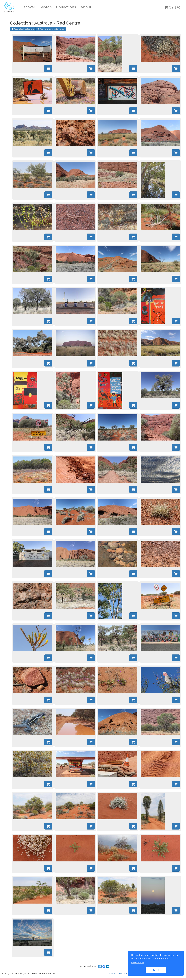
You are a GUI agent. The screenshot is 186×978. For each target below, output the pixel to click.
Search (46, 7)
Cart (172, 7)
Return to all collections (23, 29)
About (86, 7)
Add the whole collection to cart (51, 29)
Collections (66, 7)
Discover (27, 7)
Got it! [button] (155, 970)
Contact (111, 973)
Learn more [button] (137, 962)
